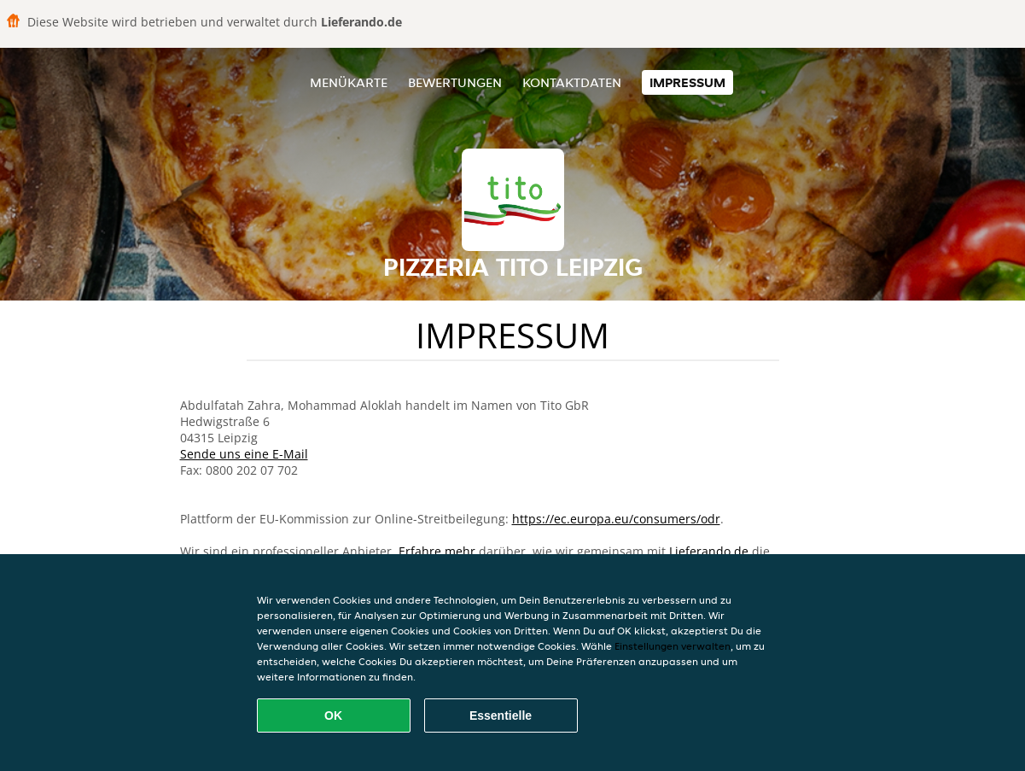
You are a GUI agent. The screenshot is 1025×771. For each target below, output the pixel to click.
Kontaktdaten (571, 82)
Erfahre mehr (437, 551)
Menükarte (348, 82)
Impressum (687, 82)
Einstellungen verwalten (672, 646)
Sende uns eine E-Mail (244, 454)
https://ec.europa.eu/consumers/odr (616, 519)
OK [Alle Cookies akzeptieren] (333, 715)
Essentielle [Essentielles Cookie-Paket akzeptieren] (500, 715)
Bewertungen (455, 82)
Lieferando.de (708, 551)
